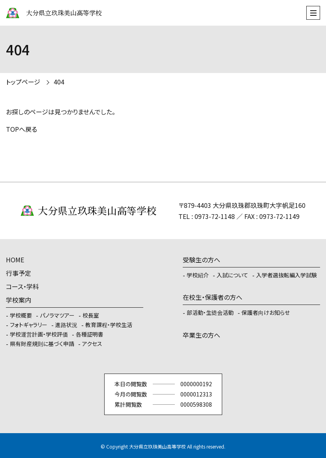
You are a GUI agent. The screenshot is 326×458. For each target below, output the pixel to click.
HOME (15, 259)
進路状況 (66, 325)
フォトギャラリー (28, 325)
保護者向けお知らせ (266, 312)
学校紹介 (198, 275)
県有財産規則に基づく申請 (42, 344)
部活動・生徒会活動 (210, 312)
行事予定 (18, 273)
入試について (232, 275)
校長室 (90, 315)
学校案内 (18, 300)
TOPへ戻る (21, 129)
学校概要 (21, 315)
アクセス (92, 344)
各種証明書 (89, 334)
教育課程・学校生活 (108, 325)
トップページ (23, 81)
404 (59, 81)
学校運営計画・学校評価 (39, 334)
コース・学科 (22, 286)
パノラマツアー (57, 315)
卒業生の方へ (201, 335)
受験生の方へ (201, 259)
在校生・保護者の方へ (212, 297)
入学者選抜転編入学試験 (286, 275)
